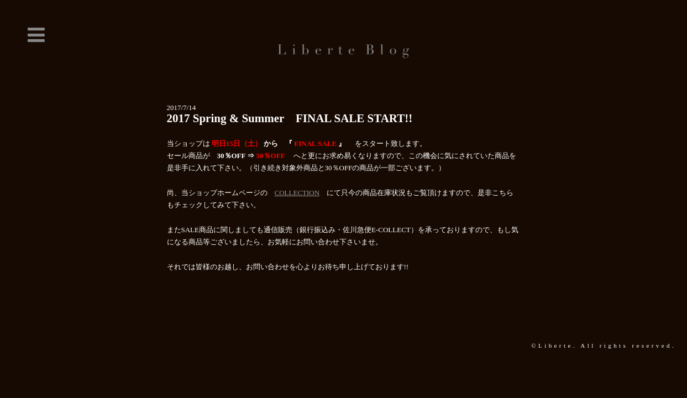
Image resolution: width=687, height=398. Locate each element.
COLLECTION (297, 192)
